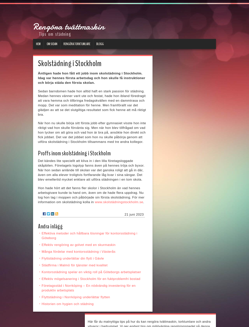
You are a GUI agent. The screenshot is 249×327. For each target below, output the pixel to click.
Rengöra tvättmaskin (116, 22)
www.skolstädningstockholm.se (119, 202)
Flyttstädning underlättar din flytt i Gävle (73, 258)
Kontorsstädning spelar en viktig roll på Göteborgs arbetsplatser (91, 272)
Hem (38, 43)
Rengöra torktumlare (76, 43)
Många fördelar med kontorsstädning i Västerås (79, 251)
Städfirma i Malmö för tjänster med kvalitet (75, 265)
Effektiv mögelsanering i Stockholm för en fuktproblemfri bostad (91, 279)
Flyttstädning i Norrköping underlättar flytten (76, 297)
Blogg (100, 43)
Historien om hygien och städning (68, 304)
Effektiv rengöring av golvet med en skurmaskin (79, 245)
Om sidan (52, 43)
